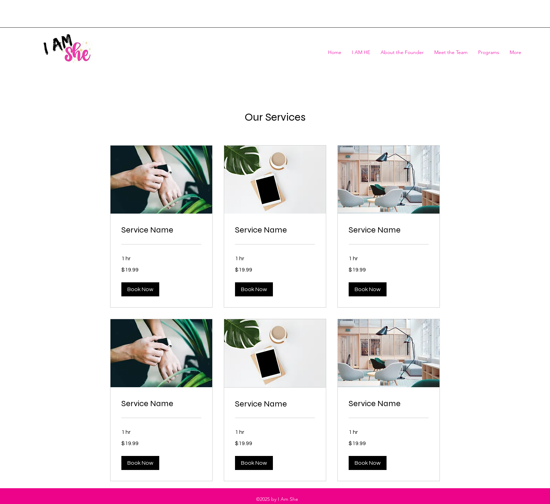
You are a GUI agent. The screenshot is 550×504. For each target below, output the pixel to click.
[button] (140, 289)
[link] (161, 230)
